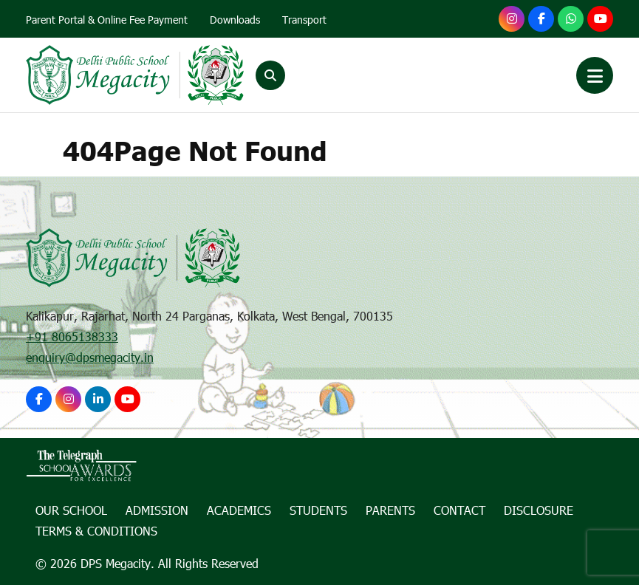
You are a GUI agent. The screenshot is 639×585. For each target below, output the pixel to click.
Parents (390, 510)
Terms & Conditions (96, 530)
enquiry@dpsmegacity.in (90, 357)
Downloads (235, 20)
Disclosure (538, 510)
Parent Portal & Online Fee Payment (107, 20)
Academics (239, 510)
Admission (157, 510)
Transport (304, 20)
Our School (71, 510)
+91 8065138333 (72, 336)
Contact (459, 510)
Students (318, 510)
